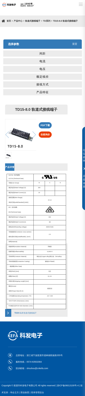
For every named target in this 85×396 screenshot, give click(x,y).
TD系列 (46, 21)
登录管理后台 (37, 392)
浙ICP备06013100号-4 (68, 385)
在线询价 (45, 134)
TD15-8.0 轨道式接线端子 (65, 21)
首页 (9, 21)
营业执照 (25, 392)
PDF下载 (45, 125)
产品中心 (18, 21)
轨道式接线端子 (32, 21)
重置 (74, 44)
